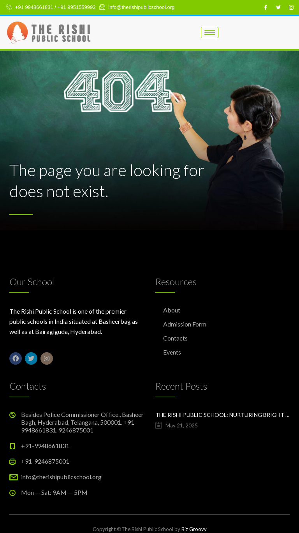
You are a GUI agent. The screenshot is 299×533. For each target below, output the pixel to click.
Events (172, 352)
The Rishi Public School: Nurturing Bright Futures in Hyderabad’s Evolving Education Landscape (222, 414)
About (171, 310)
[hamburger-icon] (209, 32)
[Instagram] (291, 7)
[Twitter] (278, 7)
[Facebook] (265, 7)
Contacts (175, 338)
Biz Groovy (194, 529)
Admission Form (184, 324)
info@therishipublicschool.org (61, 476)
